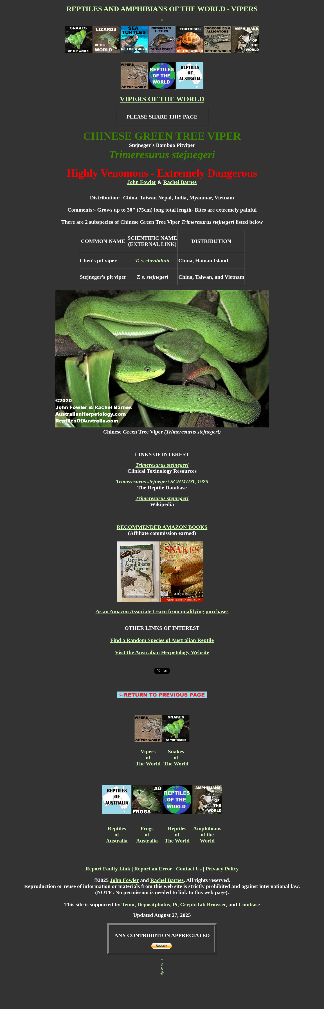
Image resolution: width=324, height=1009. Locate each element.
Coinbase (249, 904)
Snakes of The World (176, 758)
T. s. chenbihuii (152, 260)
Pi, (176, 904)
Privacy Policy (222, 869)
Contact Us (189, 869)
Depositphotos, (154, 904)
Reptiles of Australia (117, 835)
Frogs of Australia (147, 835)
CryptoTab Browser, (203, 904)
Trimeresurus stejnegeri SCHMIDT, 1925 (162, 481)
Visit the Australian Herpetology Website (162, 652)
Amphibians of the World (207, 835)
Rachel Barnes (180, 182)
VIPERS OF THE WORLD (162, 99)
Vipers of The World (148, 758)
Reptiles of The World (177, 835)
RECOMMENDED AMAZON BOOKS (162, 527)
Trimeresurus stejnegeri (162, 465)
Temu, (129, 904)
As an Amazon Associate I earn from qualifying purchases (161, 611)
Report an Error (153, 869)
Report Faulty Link (107, 869)
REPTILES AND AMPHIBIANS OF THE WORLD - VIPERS (162, 9)
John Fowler (141, 182)
